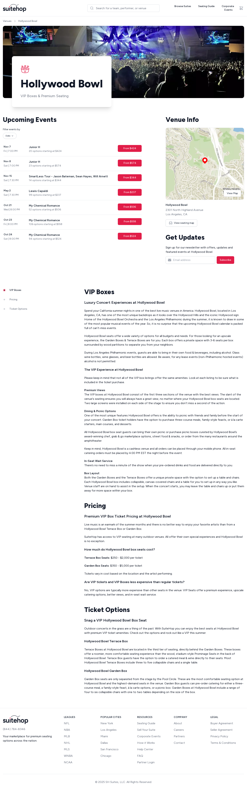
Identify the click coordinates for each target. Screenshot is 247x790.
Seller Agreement (221, 729)
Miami (104, 736)
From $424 (129, 148)
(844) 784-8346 (14, 729)
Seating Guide (206, 6)
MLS (67, 749)
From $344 (129, 177)
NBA (67, 729)
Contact (179, 742)
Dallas (104, 742)
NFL (66, 723)
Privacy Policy (219, 736)
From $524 (129, 236)
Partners (179, 736)
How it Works (146, 742)
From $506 (129, 206)
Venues (7, 21)
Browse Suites (182, 6)
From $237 (130, 192)
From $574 (129, 163)
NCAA (68, 762)
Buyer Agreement (221, 723)
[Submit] (92, 8)
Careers (179, 729)
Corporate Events (228, 8)
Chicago (105, 755)
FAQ (140, 755)
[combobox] (123, 8)
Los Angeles (108, 729)
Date (10, 135)
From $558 (130, 221)
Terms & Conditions (223, 742)
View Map (232, 193)
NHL (67, 742)
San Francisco (109, 749)
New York (106, 723)
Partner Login (146, 762)
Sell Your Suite (146, 729)
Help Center (145, 749)
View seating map (181, 222)
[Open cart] (241, 8)
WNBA (68, 755)
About (178, 723)
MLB (67, 736)
